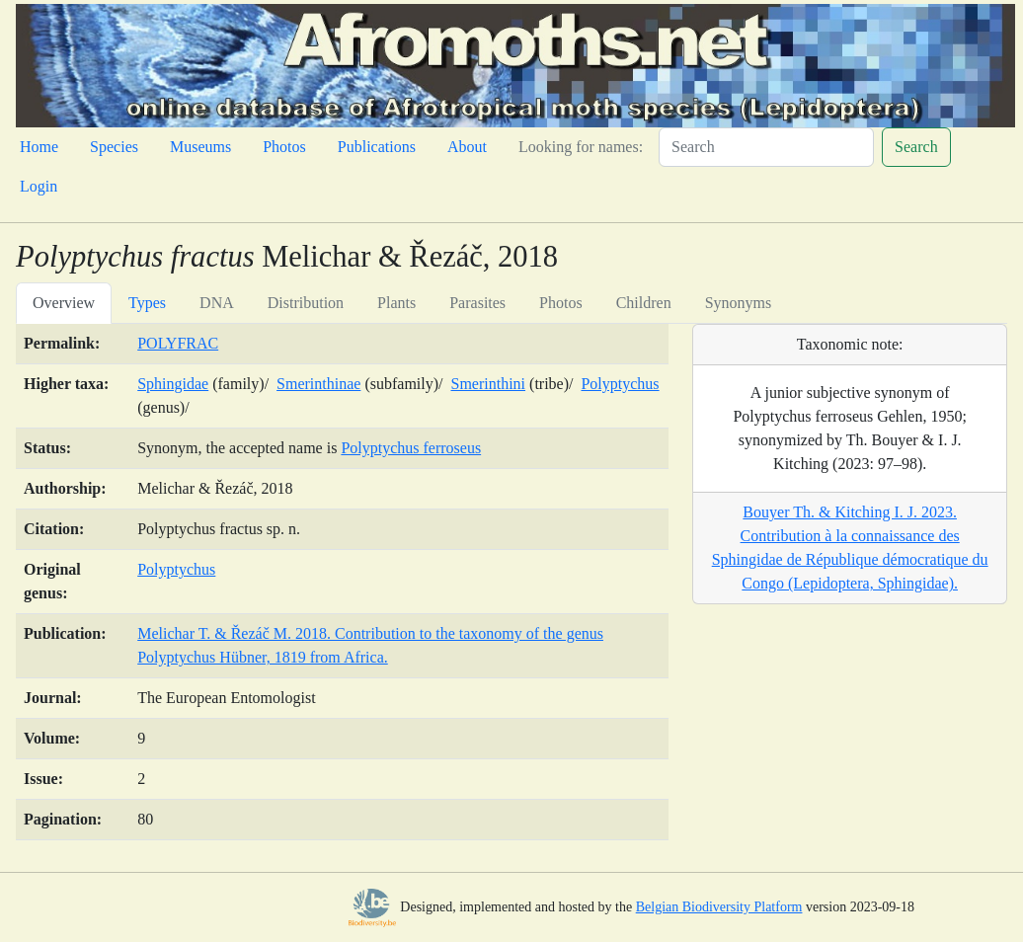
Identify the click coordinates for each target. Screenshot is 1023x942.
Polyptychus (620, 383)
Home (39, 146)
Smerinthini (487, 383)
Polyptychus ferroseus (411, 447)
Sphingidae (172, 383)
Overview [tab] (64, 302)
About (467, 146)
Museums (200, 146)
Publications (377, 146)
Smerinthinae (318, 383)
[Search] (766, 147)
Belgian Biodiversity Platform (719, 907)
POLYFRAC (177, 343)
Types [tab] (147, 302)
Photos (284, 146)
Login (38, 186)
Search (916, 146)
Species (114, 146)
